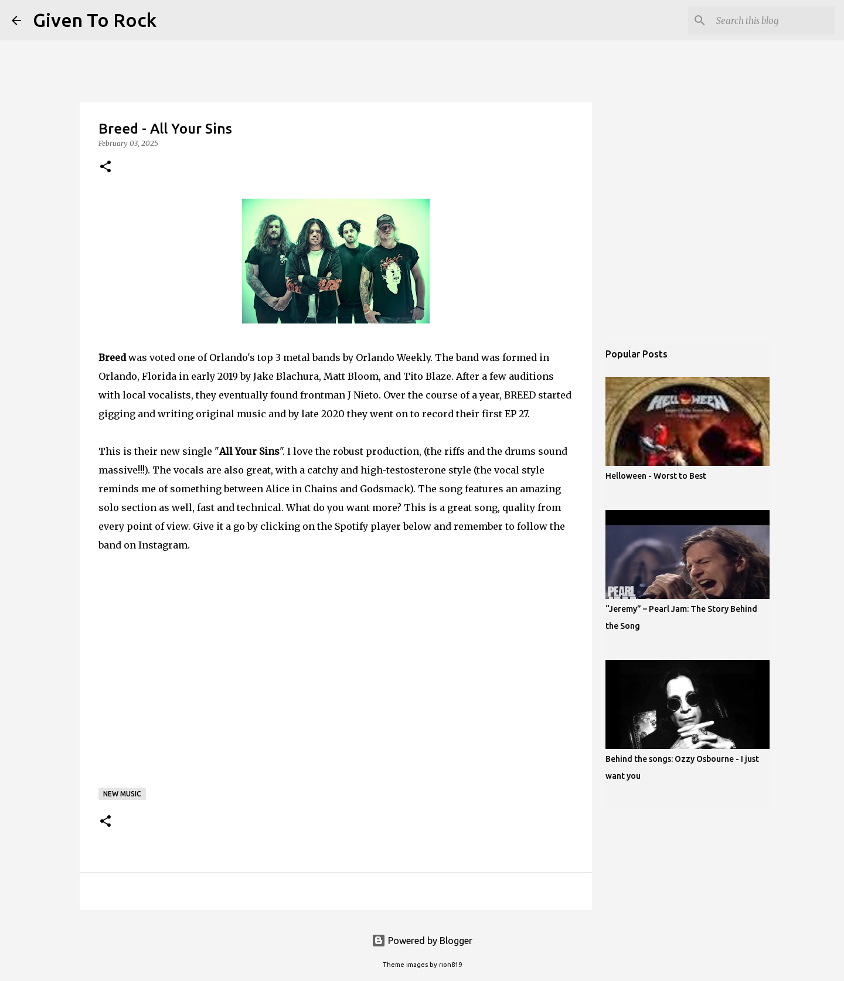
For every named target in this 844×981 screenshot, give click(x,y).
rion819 (450, 964)
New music (122, 794)
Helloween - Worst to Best (655, 476)
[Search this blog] (773, 20)
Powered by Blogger (422, 940)
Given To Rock (94, 19)
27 (523, 414)
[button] (105, 167)
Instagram (163, 545)
